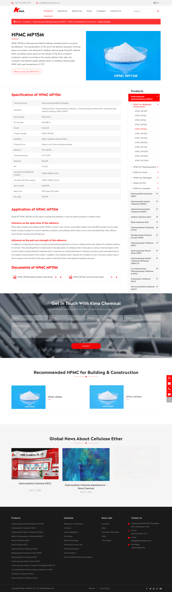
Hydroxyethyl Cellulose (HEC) (141, 194)
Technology (106, 540)
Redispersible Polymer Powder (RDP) (141, 236)
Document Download (110, 532)
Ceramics (67, 527)
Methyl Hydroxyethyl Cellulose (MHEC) (140, 210)
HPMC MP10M (141, 124)
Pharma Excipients (71, 548)
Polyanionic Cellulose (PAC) (140, 279)
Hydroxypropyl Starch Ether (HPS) (141, 251)
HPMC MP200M (141, 160)
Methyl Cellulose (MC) (141, 216)
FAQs (104, 536)
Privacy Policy (105, 588)
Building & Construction (73, 523)
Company (101, 10)
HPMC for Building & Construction (82, 21)
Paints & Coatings (71, 540)
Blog (103, 527)
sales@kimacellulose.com (49, 2)
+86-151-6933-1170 (23, 2)
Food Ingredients (71, 532)
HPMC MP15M (104, 21)
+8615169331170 (138, 547)
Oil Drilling (68, 536)
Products (48, 10)
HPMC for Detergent (142, 177)
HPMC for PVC (139, 183)
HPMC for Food (140, 172)
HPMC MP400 (141, 111)
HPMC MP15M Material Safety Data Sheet (33, 277)
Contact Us (115, 10)
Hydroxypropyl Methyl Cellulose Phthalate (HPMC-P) (141, 260)
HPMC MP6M (140, 120)
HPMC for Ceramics (141, 188)
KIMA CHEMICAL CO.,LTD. (30, 588)
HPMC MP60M (141, 142)
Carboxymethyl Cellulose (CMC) (142, 228)
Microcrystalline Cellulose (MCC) (143, 287)
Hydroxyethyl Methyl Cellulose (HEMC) (140, 202)
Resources (77, 10)
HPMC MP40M (141, 138)
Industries (62, 10)
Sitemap (92, 588)
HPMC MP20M (141, 133)
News (89, 10)
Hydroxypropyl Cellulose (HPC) (142, 244)
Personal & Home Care (73, 544)
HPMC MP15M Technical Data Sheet (86, 277)
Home (18, 21)
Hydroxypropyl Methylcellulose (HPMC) (49, 21)
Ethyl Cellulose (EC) (140, 222)
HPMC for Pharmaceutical (144, 167)
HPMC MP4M (140, 115)
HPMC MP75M (141, 147)
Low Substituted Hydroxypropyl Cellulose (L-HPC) (142, 271)
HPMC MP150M (141, 155)
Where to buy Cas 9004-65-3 (26, 71)
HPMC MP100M (141, 151)
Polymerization (70, 552)
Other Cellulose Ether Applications (78, 557)
